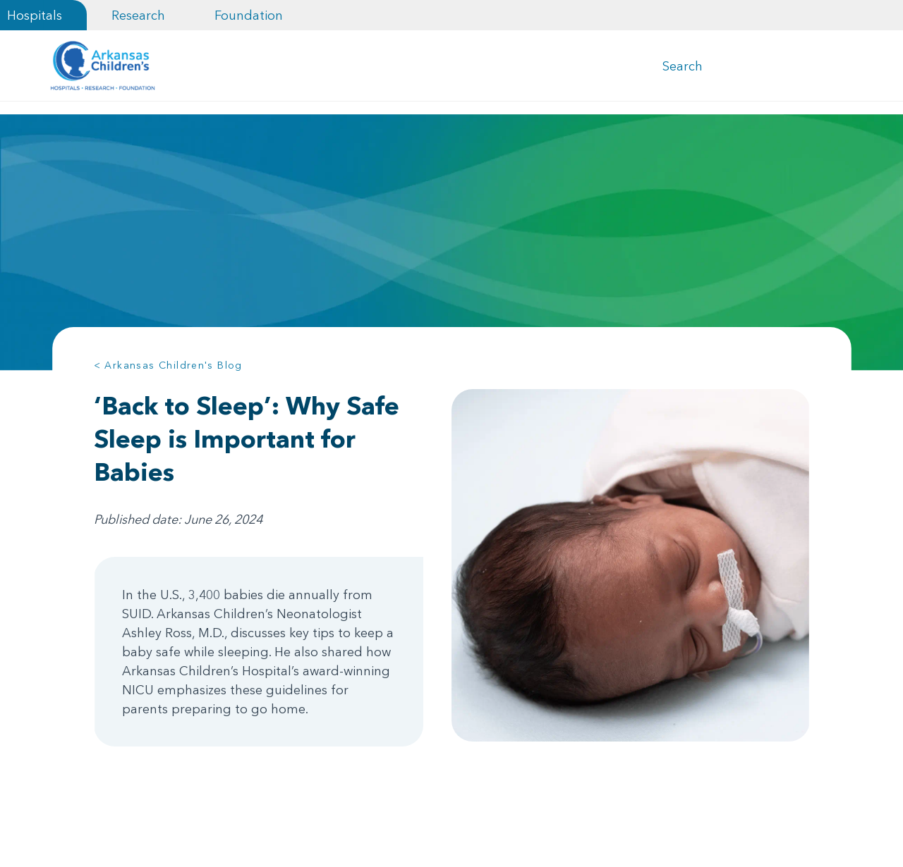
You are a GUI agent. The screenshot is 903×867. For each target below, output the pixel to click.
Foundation (248, 15)
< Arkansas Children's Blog (168, 372)
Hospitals (34, 15)
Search (682, 69)
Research (138, 15)
